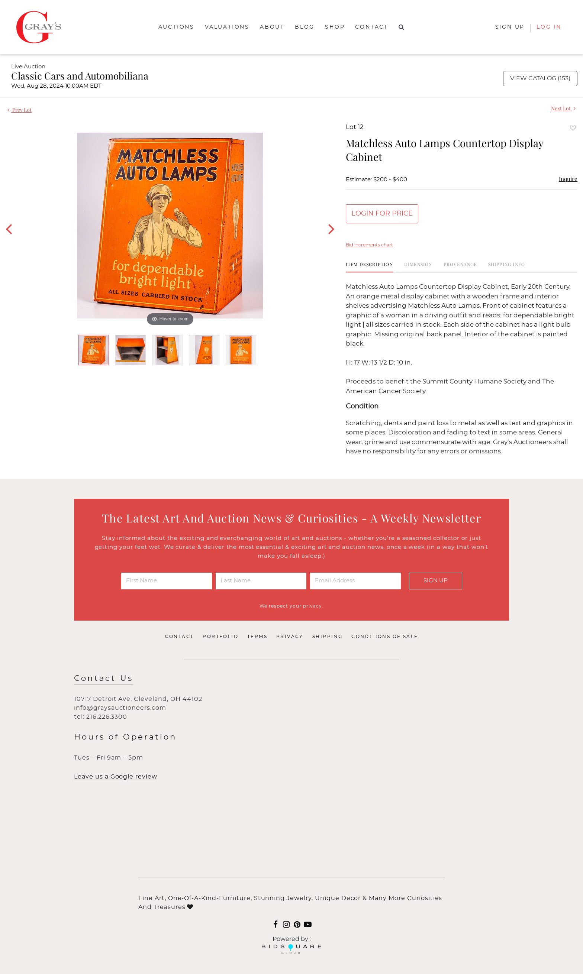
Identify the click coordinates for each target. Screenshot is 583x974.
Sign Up (435, 580)
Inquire (568, 178)
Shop (335, 27)
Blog (305, 27)
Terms (257, 636)
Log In (549, 27)
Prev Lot (19, 109)
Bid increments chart (369, 245)
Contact (371, 27)
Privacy (289, 636)
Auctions (176, 27)
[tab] (369, 267)
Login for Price (382, 213)
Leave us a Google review (115, 777)
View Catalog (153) (540, 78)
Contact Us (103, 678)
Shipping (327, 636)
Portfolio (220, 636)
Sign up (510, 27)
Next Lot (563, 108)
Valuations (227, 27)
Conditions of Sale (384, 636)
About (272, 27)
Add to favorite (572, 128)
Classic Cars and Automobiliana (79, 75)
